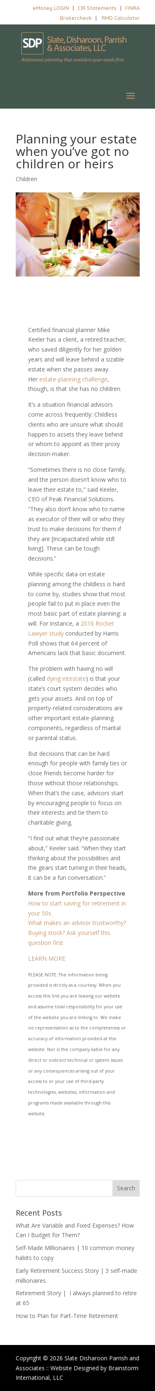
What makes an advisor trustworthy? (77, 923)
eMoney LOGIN (51, 8)
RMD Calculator (121, 18)
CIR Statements (97, 8)
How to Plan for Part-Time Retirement (67, 1316)
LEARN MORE (46, 958)
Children (26, 179)
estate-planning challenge (73, 379)
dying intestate (66, 678)
